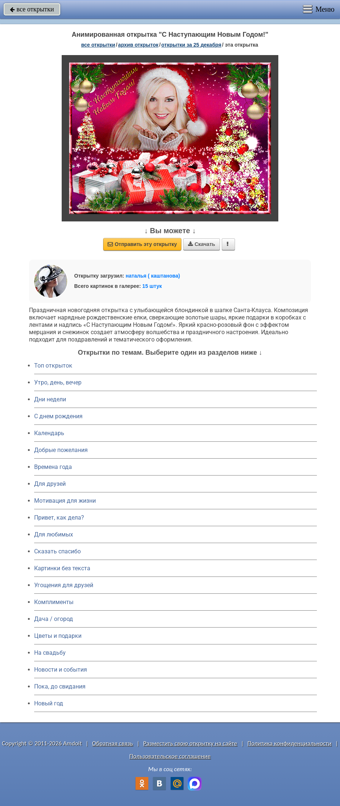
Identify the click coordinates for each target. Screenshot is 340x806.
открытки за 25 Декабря (191, 45)
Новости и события (60, 669)
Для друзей (50, 483)
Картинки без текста (62, 568)
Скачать (201, 244)
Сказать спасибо (57, 551)
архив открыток (138, 45)
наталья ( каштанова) (153, 276)
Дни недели (50, 399)
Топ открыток (53, 365)
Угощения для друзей (63, 585)
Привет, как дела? (59, 517)
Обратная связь (112, 743)
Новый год (48, 703)
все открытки (32, 9)
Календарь (49, 433)
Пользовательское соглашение (169, 756)
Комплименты (53, 602)
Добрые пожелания (61, 450)
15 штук (152, 286)
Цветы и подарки (58, 635)
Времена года (53, 466)
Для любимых (53, 534)
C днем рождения (58, 416)
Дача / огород (53, 618)
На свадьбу (50, 652)
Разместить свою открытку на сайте (190, 743)
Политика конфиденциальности (289, 743)
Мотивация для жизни (65, 500)
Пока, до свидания (60, 686)
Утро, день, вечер (58, 382)
